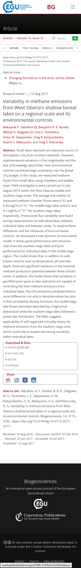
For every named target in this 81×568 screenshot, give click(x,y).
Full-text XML (15, 353)
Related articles (67, 48)
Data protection (54, 561)
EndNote (13, 365)
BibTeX (11, 359)
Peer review (30, 48)
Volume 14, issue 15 (30, 38)
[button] (53, 38)
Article (14, 48)
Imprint (34, 561)
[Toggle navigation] (73, 7)
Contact (19, 561)
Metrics (47, 48)
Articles (8, 38)
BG (51, 7)
